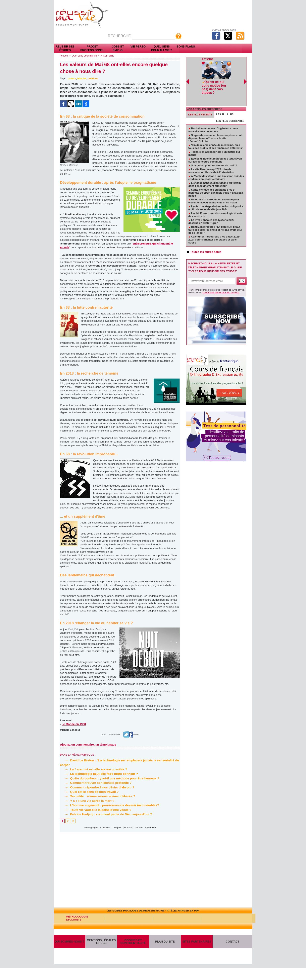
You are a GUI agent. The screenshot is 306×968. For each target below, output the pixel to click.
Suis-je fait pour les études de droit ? (214, 154)
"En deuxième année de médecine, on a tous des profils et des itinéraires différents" (215, 135)
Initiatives (103, 827)
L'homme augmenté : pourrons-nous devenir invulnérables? (111, 804)
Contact (232, 943)
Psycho (207, 59)
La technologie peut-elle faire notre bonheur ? (100, 773)
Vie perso (138, 46)
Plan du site (165, 943)
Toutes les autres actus (203, 241)
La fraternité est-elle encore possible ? (94, 768)
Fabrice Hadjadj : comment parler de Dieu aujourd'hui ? (107, 813)
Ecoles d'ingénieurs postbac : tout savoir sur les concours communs (215, 149)
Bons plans (185, 46)
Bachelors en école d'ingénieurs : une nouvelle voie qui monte (213, 118)
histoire (81, 78)
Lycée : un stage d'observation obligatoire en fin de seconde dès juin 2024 (215, 196)
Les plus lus (225, 103)
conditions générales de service (218, 282)
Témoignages (88, 827)
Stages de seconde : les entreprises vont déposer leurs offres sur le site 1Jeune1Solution (215, 126)
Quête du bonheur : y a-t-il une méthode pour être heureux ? (111, 777)
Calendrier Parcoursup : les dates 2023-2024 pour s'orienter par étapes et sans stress (214, 228)
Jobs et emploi (118, 48)
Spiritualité (154, 827)
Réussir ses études (65, 48)
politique (92, 78)
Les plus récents (200, 103)
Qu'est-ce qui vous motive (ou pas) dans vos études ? (216, 84)
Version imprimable (114, 733)
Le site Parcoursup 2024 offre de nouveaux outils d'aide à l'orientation (211, 159)
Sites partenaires (196, 943)
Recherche (120, 36)
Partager (138, 733)
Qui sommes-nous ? (69, 943)
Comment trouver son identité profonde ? (97, 782)
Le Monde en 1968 (73, 723)
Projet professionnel (92, 48)
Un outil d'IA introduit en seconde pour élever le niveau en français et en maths (213, 190)
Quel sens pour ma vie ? (161, 48)
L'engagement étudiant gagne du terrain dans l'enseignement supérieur (214, 173)
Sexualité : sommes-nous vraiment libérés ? (98, 795)
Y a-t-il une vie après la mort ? (88, 800)
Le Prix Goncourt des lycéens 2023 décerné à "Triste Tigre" (211, 210)
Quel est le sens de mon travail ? (90, 791)
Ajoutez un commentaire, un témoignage (87, 744)
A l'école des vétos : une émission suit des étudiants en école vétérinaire (216, 166)
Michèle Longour (69, 729)
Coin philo (107, 55)
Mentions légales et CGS (101, 943)
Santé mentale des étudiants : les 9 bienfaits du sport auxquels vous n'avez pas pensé (215, 181)
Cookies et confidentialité (133, 943)
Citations (140, 827)
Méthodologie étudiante (76, 918)
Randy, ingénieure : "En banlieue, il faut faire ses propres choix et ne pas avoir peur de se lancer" (215, 218)
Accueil (63, 55)
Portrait (129, 827)
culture (72, 78)
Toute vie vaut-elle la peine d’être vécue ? (96, 809)
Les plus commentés (230, 109)
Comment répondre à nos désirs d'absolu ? (98, 786)
